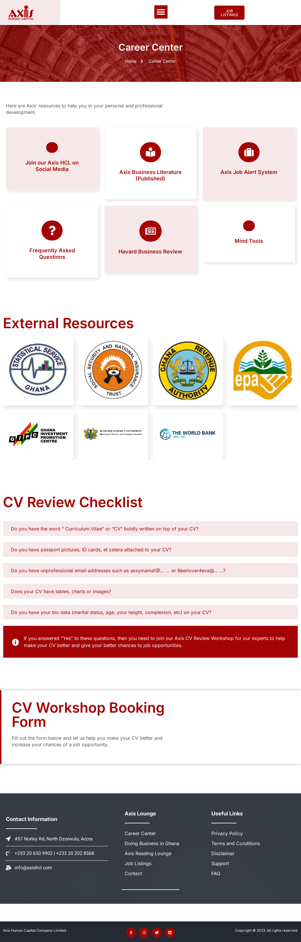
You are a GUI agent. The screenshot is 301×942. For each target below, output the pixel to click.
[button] (161, 12)
